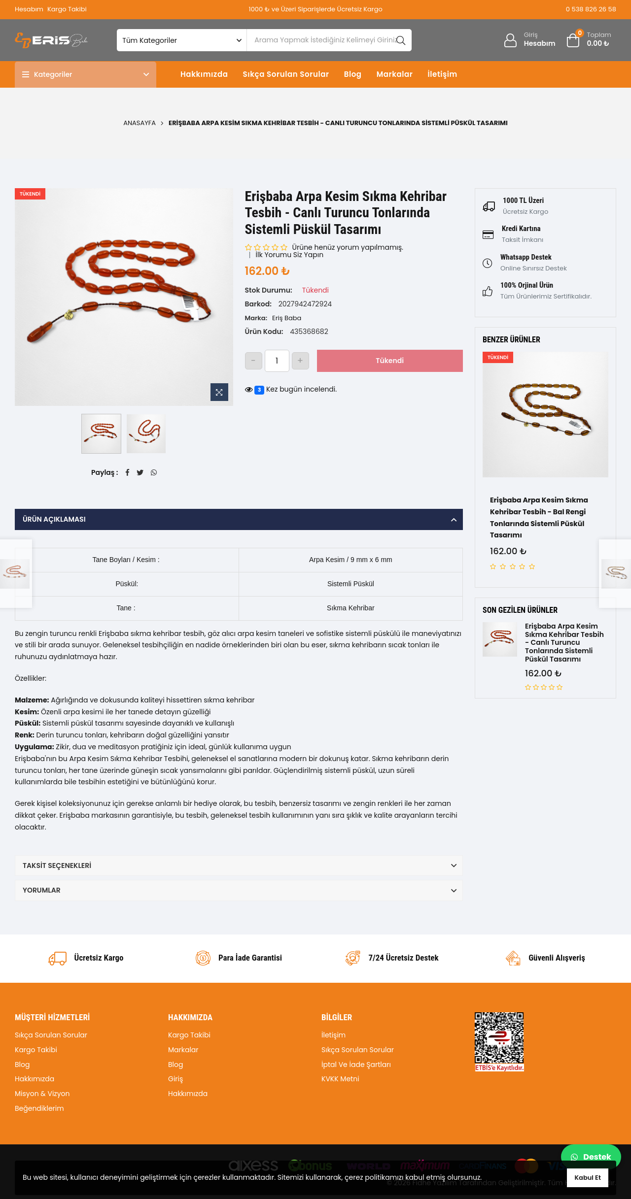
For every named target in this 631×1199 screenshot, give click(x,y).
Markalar (395, 74)
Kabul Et (587, 1177)
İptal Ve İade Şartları (356, 1064)
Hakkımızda (204, 74)
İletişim (442, 74)
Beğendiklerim (39, 1108)
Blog (353, 74)
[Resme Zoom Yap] (219, 392)
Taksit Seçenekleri (57, 865)
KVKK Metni (340, 1079)
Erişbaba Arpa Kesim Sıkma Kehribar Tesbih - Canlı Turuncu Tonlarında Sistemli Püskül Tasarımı (564, 643)
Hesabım (29, 9)
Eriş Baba (286, 318)
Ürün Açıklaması (54, 519)
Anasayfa (139, 123)
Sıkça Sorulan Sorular (286, 74)
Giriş (175, 1079)
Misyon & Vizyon (42, 1094)
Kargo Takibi (67, 9)
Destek (591, 1157)
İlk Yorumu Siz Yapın (290, 254)
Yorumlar (42, 890)
